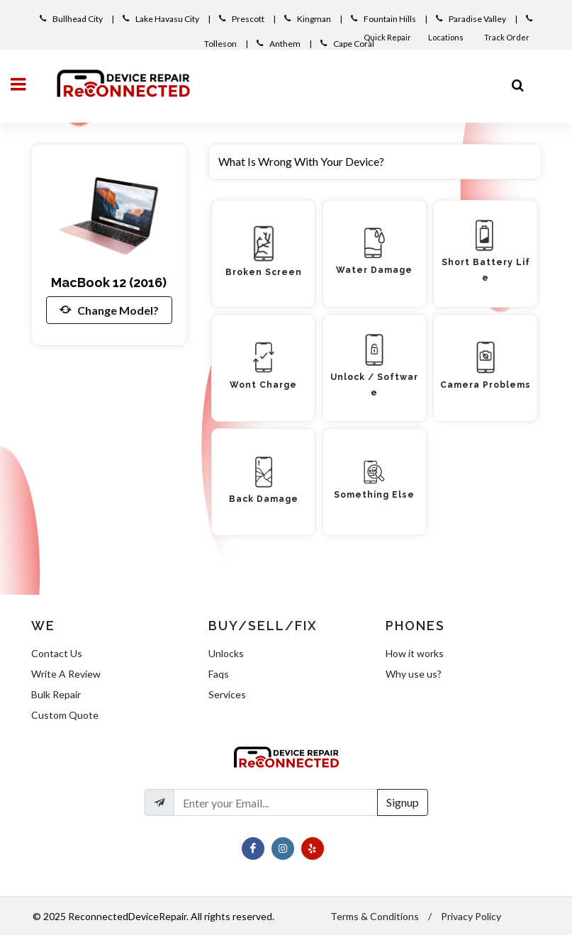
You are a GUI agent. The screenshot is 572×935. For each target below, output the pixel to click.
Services (227, 694)
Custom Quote (65, 715)
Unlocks (226, 653)
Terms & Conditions (374, 916)
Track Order (507, 37)
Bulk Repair (56, 694)
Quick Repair (387, 37)
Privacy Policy (471, 916)
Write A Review (66, 674)
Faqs (218, 674)
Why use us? (414, 674)
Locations (446, 37)
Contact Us (56, 653)
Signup (402, 802)
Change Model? (109, 309)
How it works (415, 653)
